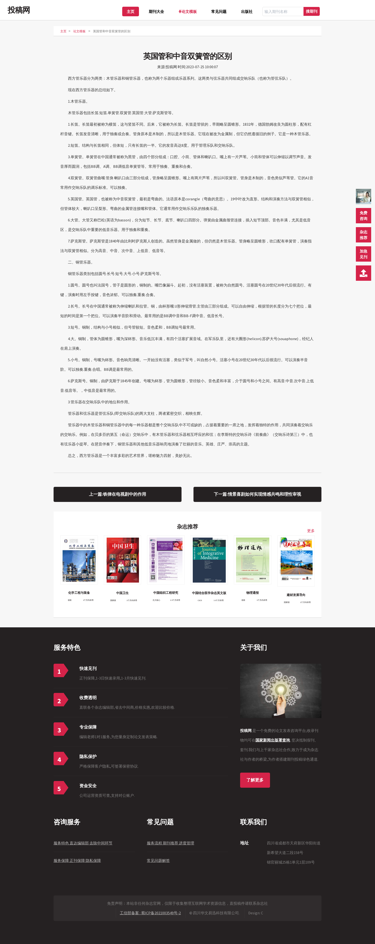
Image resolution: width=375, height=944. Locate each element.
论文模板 (189, 11)
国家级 (113, 600)
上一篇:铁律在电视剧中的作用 (117, 494)
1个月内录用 (88, 600)
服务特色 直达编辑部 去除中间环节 (83, 843)
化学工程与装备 (79, 593)
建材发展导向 (296, 595)
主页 (130, 11)
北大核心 (156, 600)
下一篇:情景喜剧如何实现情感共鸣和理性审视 (257, 494)
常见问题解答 (158, 860)
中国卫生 (122, 593)
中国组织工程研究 (165, 593)
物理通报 (252, 593)
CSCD (200, 600)
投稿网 (19, 10)
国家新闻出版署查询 (272, 740)
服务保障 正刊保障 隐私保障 (77, 860)
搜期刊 (311, 11)
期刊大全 (156, 11)
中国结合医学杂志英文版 (209, 593)
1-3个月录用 (175, 600)
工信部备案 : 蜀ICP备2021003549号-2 (150, 912)
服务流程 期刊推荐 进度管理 (170, 843)
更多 (311, 530)
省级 (70, 600)
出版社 (247, 11)
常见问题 (218, 11)
